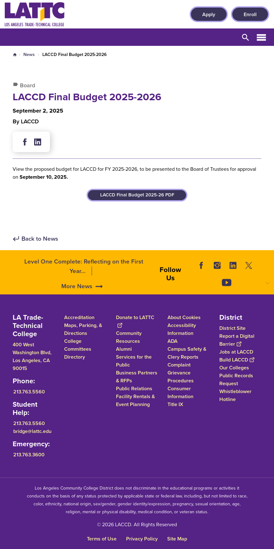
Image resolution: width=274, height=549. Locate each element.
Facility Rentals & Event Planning (135, 400)
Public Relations (134, 388)
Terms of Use (102, 538)
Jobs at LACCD (236, 351)
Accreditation (79, 317)
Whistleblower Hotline (235, 395)
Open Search (245, 37)
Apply (208, 14)
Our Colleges (234, 367)
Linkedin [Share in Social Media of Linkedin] (37, 142)
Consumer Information (180, 392)
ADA (172, 341)
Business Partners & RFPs (136, 376)
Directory (74, 357)
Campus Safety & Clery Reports (186, 353)
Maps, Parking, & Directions (83, 329)
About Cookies (184, 317)
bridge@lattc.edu (32, 431)
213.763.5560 (29, 391)
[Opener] (267, 288)
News (29, 54)
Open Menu (261, 37)
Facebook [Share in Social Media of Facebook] (25, 142)
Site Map (177, 538)
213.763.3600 (29, 454)
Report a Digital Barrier (236, 340)
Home (15, 54)
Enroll (250, 14)
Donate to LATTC (135, 321)
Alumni (124, 349)
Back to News (39, 239)
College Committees (77, 345)
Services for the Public (134, 360)
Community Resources (129, 337)
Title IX (175, 404)
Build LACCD (236, 359)
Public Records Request (236, 379)
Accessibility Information (181, 329)
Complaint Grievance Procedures (180, 372)
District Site (232, 328)
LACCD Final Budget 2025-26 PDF (137, 194)
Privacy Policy (142, 538)
